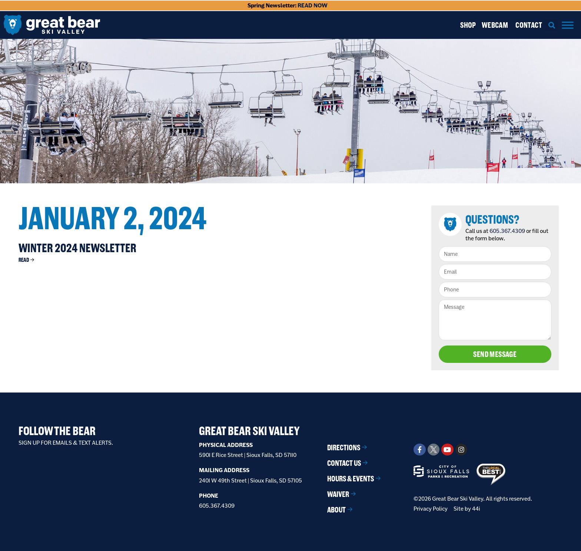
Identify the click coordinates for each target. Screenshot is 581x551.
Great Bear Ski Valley (249, 430)
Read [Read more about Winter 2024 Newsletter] (24, 259)
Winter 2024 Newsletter (77, 248)
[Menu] (568, 25)
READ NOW (313, 5)
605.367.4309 (507, 230)
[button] (552, 25)
